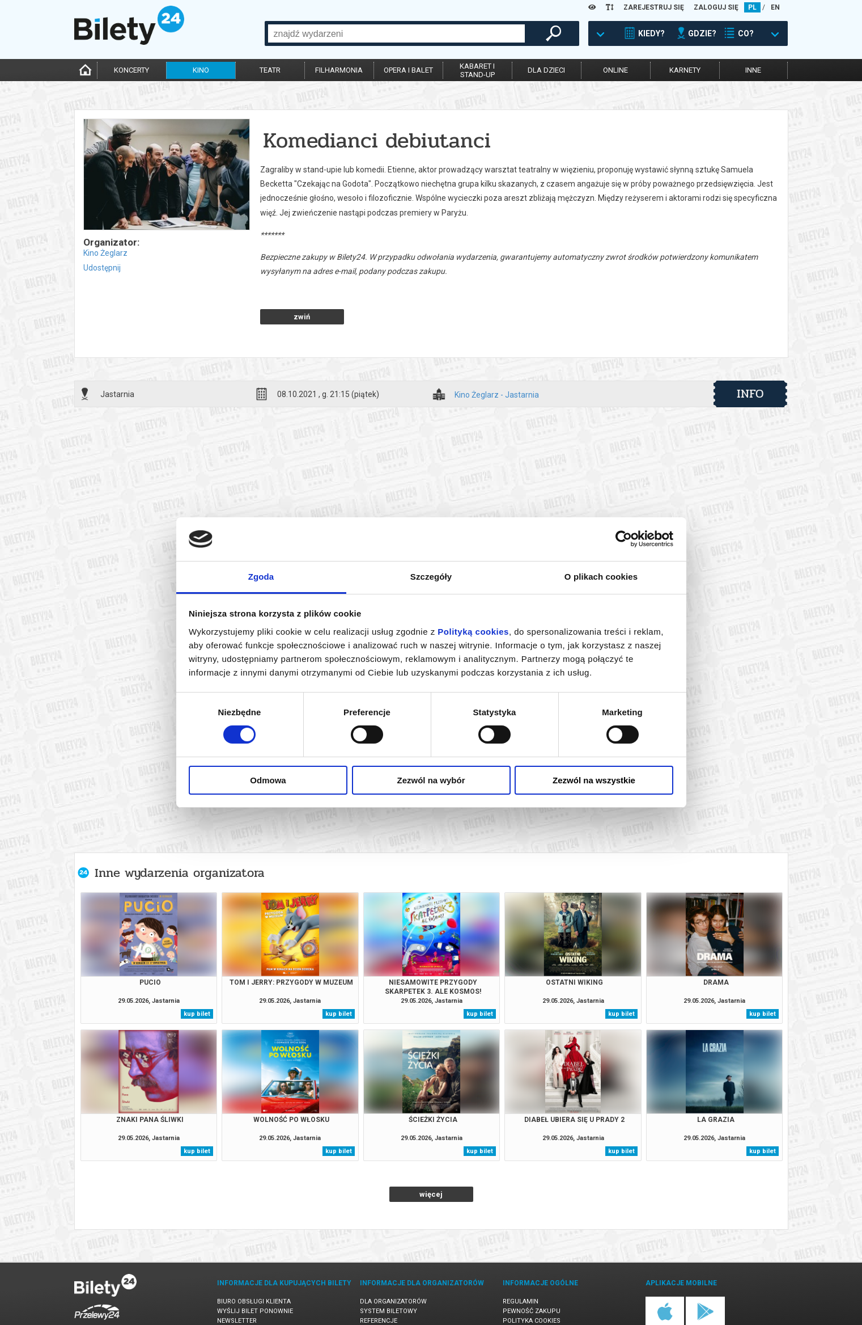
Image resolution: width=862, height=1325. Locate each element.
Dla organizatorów (393, 1261)
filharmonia (339, 70)
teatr (270, 70)
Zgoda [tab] (261, 576)
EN (775, 7)
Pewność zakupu (531, 1271)
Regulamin (520, 1261)
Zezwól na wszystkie (594, 780)
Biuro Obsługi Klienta (254, 1261)
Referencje (378, 1281)
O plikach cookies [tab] (601, 576)
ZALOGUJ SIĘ (716, 7)
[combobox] (396, 33)
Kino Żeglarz (105, 253)
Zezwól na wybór (431, 780)
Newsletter (237, 1281)
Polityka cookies (531, 1281)
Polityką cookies (473, 631)
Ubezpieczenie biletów (254, 1300)
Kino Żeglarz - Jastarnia (497, 355)
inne (753, 70)
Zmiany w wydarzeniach (257, 1290)
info (750, 354)
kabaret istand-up (477, 70)
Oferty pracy (525, 1300)
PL (752, 7)
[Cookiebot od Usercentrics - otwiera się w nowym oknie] (623, 538)
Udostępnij (102, 267)
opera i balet (408, 70)
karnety (684, 70)
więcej (431, 1154)
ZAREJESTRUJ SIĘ (653, 7)
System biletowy (388, 1271)
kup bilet (197, 974)
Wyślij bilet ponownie (255, 1271)
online (615, 70)
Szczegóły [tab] (431, 576)
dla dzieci (546, 70)
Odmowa (268, 780)
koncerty (131, 70)
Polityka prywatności (541, 1290)
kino (201, 70)
